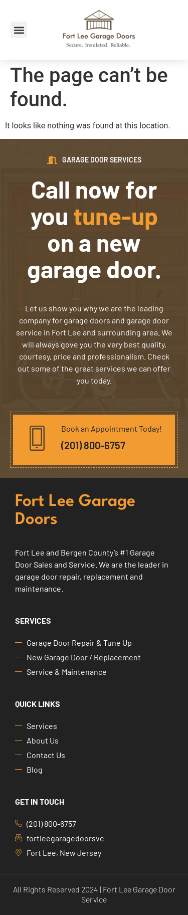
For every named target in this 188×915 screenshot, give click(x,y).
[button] (19, 30)
